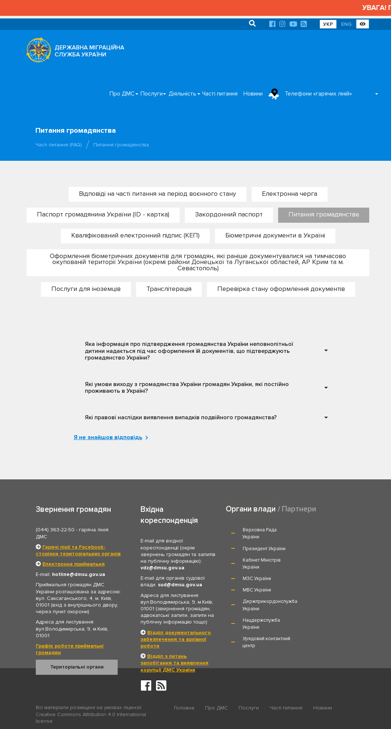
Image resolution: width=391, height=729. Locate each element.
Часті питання (220, 93)
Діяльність (182, 93)
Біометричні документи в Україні (275, 235)
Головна (184, 708)
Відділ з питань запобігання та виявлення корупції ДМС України (174, 662)
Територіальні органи (77, 667)
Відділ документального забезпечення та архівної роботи (176, 639)
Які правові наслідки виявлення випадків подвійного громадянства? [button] (181, 417)
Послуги (152, 93)
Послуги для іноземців (86, 288)
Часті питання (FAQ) (58, 145)
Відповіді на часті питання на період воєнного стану (157, 194)
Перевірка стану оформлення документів (281, 288)
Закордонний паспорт (229, 214)
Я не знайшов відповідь (109, 437)
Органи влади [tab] (251, 509)
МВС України (321, 560)
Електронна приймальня (73, 563)
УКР (328, 24)
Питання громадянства (323, 214)
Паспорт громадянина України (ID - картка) (103, 214)
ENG (346, 24)
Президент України (328, 530)
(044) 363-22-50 (55, 530)
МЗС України (257, 560)
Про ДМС (122, 93)
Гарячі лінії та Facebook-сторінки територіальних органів (78, 550)
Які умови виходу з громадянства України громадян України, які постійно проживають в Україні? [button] (187, 387)
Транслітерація (168, 288)
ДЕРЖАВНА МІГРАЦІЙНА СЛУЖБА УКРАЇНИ (89, 51)
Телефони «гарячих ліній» (318, 93)
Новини (253, 93)
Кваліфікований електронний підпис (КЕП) (135, 235)
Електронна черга (289, 194)
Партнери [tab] (299, 509)
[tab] (204, 351)
